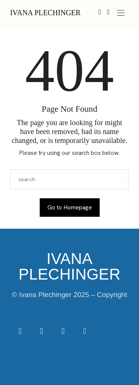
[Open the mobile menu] (121, 13)
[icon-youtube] (84, 332)
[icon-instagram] (42, 332)
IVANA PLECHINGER (45, 13)
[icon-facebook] (20, 332)
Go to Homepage (69, 207)
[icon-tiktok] (63, 332)
